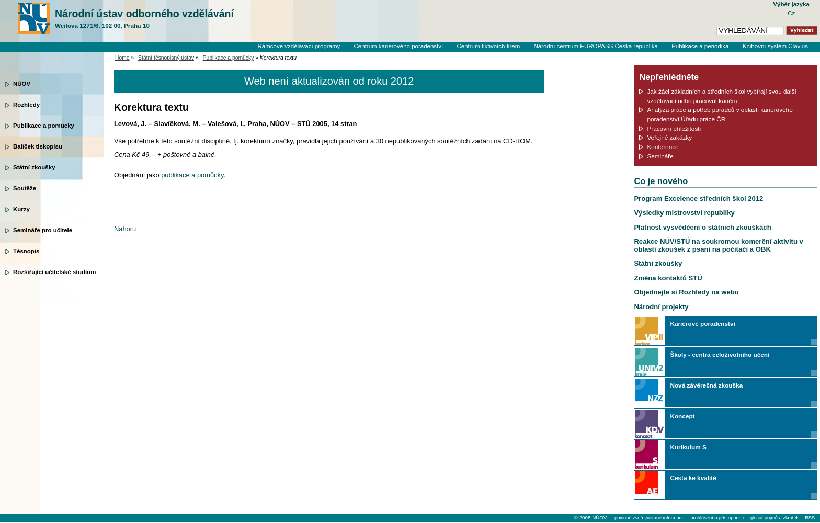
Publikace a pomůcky (43, 125)
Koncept (682, 416)
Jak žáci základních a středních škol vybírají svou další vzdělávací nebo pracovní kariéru (721, 96)
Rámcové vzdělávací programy (298, 46)
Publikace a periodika (699, 46)
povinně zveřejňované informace (649, 517)
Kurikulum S (688, 447)
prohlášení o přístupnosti (716, 517)
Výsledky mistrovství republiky (684, 213)
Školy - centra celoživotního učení (719, 354)
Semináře (660, 156)
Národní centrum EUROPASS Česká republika (595, 46)
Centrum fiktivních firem (488, 46)
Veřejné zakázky (669, 137)
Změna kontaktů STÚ (668, 278)
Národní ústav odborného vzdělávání (144, 19)
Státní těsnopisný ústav (166, 58)
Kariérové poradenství (702, 323)
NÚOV (21, 84)
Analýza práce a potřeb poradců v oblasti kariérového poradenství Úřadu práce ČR (719, 114)
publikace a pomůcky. (193, 175)
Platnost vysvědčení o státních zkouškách (702, 227)
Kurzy (21, 209)
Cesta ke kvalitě (693, 477)
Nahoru (125, 229)
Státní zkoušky (34, 167)
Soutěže (24, 188)
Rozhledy (26, 104)
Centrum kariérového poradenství (398, 46)
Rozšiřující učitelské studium (54, 272)
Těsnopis (26, 251)
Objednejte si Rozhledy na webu (686, 292)
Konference (662, 146)
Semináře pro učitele (42, 230)
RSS (810, 517)
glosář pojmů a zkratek (774, 517)
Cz (791, 13)
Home (122, 58)
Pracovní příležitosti (674, 128)
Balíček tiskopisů (37, 146)
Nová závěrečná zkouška (706, 385)
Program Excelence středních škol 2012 (698, 198)
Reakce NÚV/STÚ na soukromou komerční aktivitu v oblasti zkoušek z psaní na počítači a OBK (718, 245)
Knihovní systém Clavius (775, 46)
